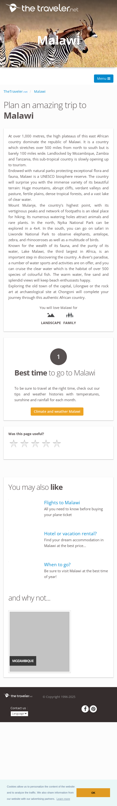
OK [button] (93, 792)
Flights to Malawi (62, 502)
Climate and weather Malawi (57, 411)
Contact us (18, 708)
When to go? (57, 564)
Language (19, 713)
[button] (63, 798)
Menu (103, 78)
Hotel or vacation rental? (70, 533)
